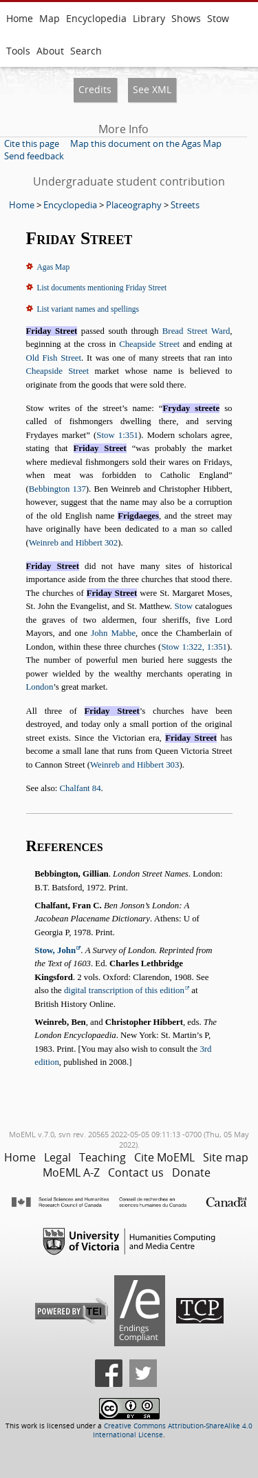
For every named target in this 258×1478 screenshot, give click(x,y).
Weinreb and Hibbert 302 (73, 543)
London (40, 687)
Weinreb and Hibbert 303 (134, 765)
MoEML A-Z (71, 1172)
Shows (186, 18)
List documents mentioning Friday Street (102, 287)
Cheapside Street (149, 344)
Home (19, 18)
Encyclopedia (96, 18)
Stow (218, 18)
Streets (185, 205)
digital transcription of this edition (124, 990)
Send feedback (34, 156)
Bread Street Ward (196, 331)
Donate (191, 1172)
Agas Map (53, 267)
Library (149, 18)
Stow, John (55, 950)
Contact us (136, 1172)
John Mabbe (113, 633)
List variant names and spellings (88, 309)
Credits (94, 89)
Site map (225, 1157)
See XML (152, 89)
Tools (18, 50)
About (50, 50)
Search (86, 50)
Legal (57, 1157)
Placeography (134, 205)
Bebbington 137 (57, 489)
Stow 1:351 (117, 435)
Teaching (102, 1157)
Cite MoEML (164, 1157)
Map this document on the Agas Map (146, 143)
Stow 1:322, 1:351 (194, 647)
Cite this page (31, 143)
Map (49, 18)
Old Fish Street (54, 358)
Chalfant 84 (80, 788)
